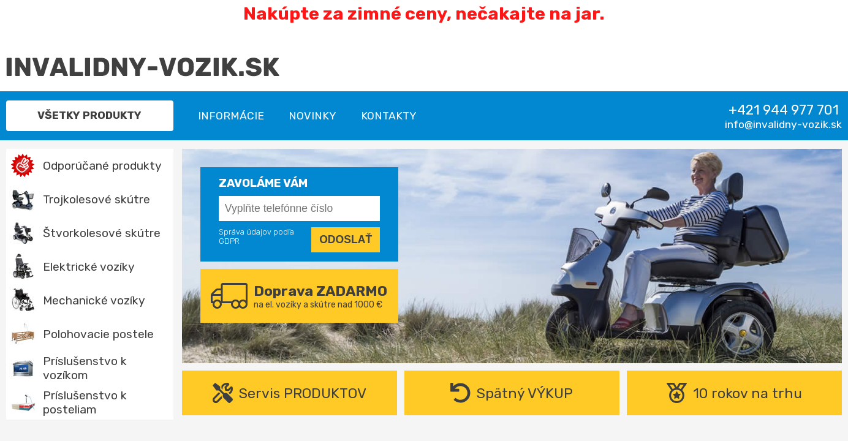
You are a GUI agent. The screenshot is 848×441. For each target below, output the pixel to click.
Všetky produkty (89, 115)
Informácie (231, 116)
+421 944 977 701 (784, 110)
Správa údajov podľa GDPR (256, 236)
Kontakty (389, 116)
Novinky (312, 116)
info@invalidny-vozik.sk (783, 124)
